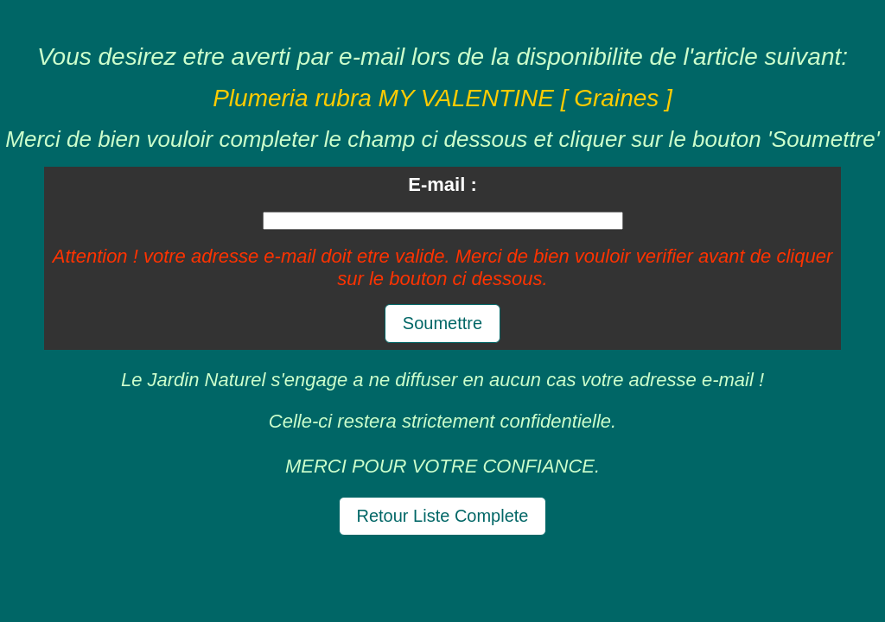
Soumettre (442, 323)
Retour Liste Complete (443, 515)
